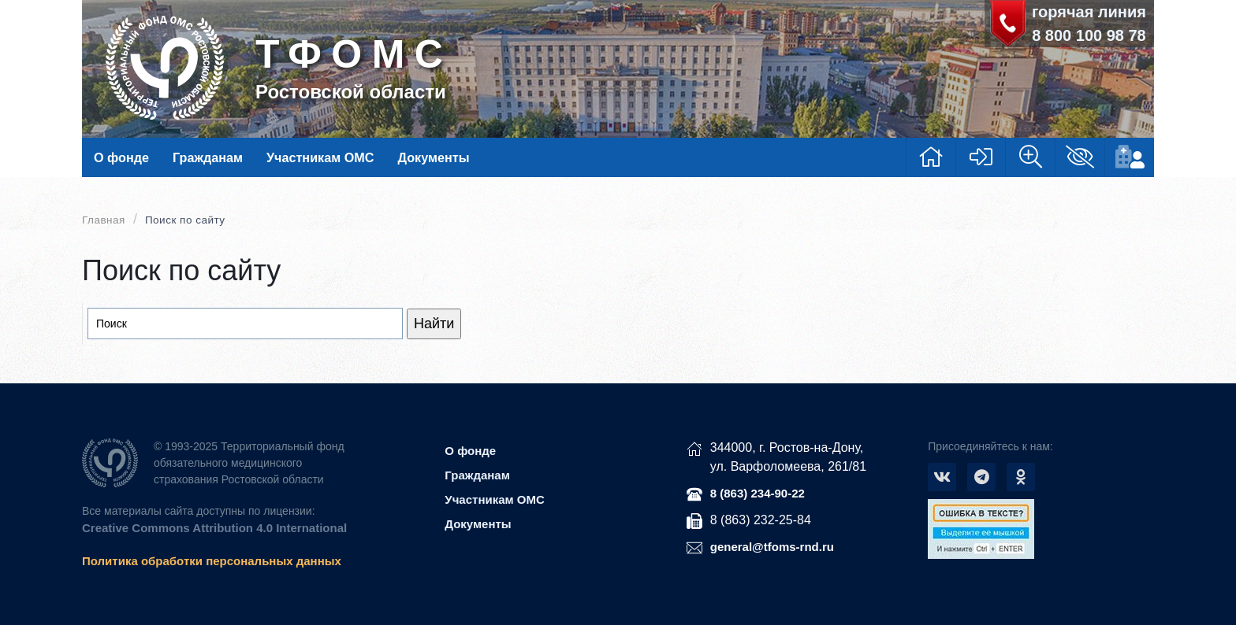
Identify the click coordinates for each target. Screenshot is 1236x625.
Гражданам (208, 157)
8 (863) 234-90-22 (757, 493)
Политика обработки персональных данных (211, 561)
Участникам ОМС (320, 157)
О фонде (121, 157)
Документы (433, 157)
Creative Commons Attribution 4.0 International (214, 527)
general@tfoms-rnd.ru (772, 546)
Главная (103, 220)
